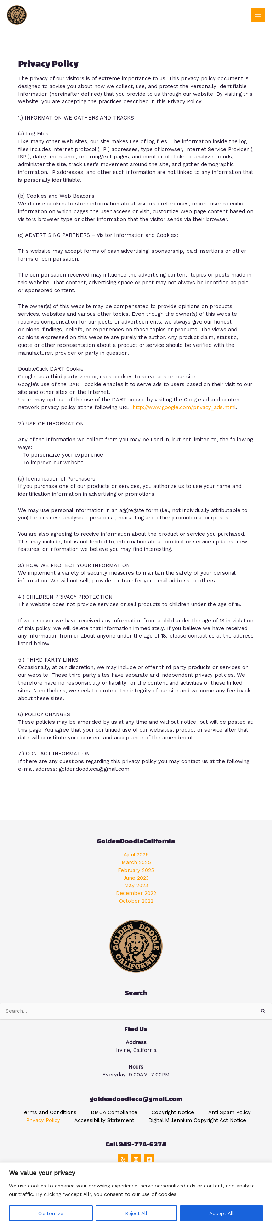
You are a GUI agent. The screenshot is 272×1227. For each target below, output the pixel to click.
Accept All (221, 1213)
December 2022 (136, 893)
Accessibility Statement (104, 1120)
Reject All (136, 1213)
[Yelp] (123, 1159)
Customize (50, 1213)
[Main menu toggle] (258, 15)
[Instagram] (136, 1159)
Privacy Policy (43, 1120)
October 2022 (136, 901)
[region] (136, 1194)
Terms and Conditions (48, 1112)
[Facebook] (149, 1159)
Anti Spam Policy (229, 1112)
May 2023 (136, 885)
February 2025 (136, 870)
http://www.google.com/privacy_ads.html (184, 407)
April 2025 (136, 854)
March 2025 (136, 862)
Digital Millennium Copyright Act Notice (197, 1120)
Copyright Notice (173, 1112)
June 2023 (136, 878)
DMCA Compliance (114, 1112)
